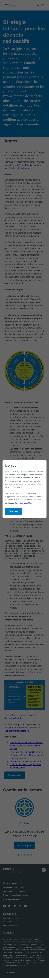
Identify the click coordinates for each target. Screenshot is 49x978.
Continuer (13, 511)
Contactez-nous (21, 503)
